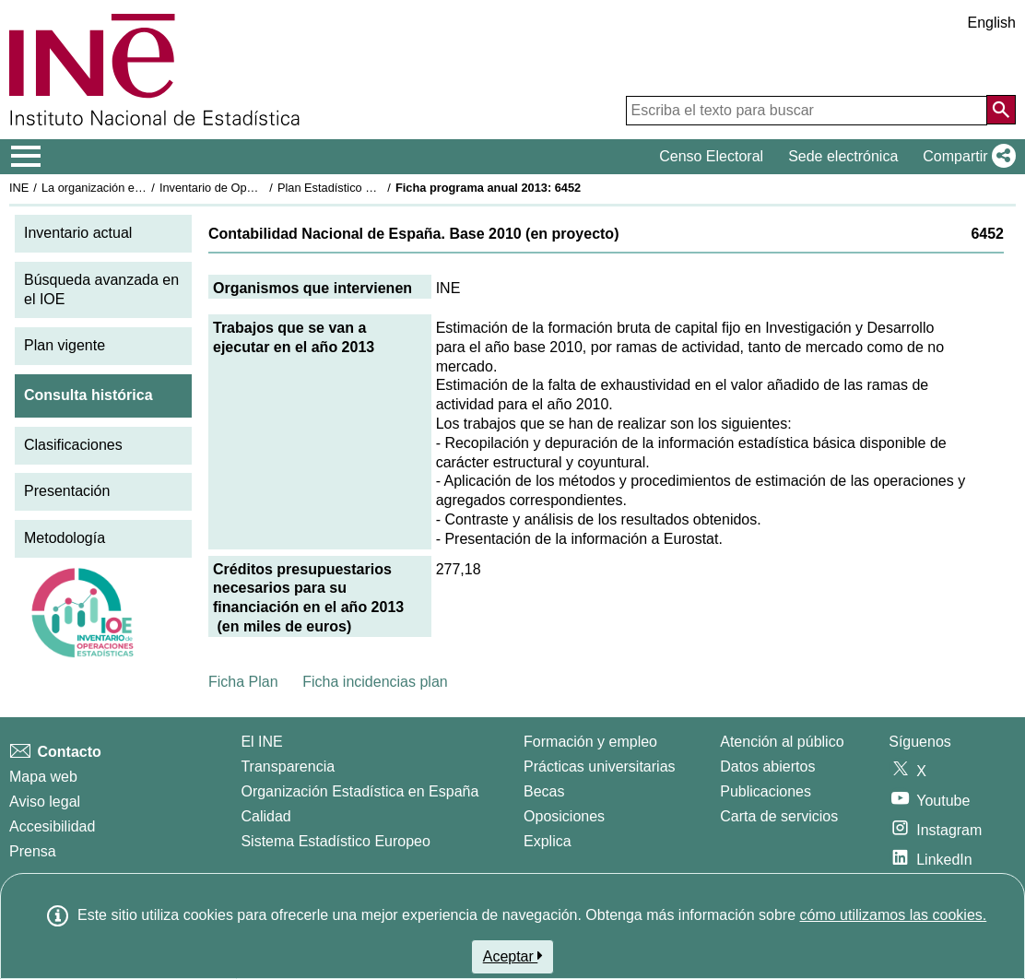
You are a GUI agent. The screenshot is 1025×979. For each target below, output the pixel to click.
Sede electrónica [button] (843, 156)
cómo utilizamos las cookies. (892, 915)
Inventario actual (78, 233)
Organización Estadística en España (359, 791)
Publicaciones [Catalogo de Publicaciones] (765, 791)
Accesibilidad (52, 826)
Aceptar (513, 956)
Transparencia (288, 766)
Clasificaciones (73, 445)
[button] (965, 156)
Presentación (67, 491)
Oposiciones (564, 816)
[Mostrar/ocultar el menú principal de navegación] (26, 156)
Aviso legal (44, 801)
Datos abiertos (767, 766)
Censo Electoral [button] (711, 156)
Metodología (64, 538)
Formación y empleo (590, 741)
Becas (544, 791)
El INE (261, 741)
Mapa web (43, 776)
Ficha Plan (243, 682)
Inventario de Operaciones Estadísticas (262, 188)
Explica (547, 841)
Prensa (32, 851)
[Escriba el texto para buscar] (806, 110)
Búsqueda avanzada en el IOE (101, 289)
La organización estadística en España (142, 188)
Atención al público (781, 741)
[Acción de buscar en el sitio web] (1001, 109)
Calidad (265, 816)
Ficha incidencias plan (374, 682)
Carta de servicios (779, 816)
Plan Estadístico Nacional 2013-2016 (374, 188)
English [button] (992, 22)
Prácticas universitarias (600, 766)
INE (19, 188)
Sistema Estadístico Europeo (335, 841)
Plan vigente (64, 345)
